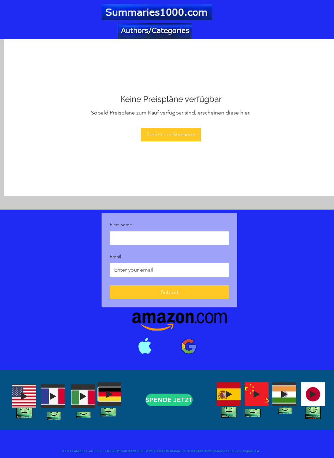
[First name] (167, 238)
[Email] (167, 270)
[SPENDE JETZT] (169, 400)
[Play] (24, 396)
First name (121, 225)
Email (115, 257)
